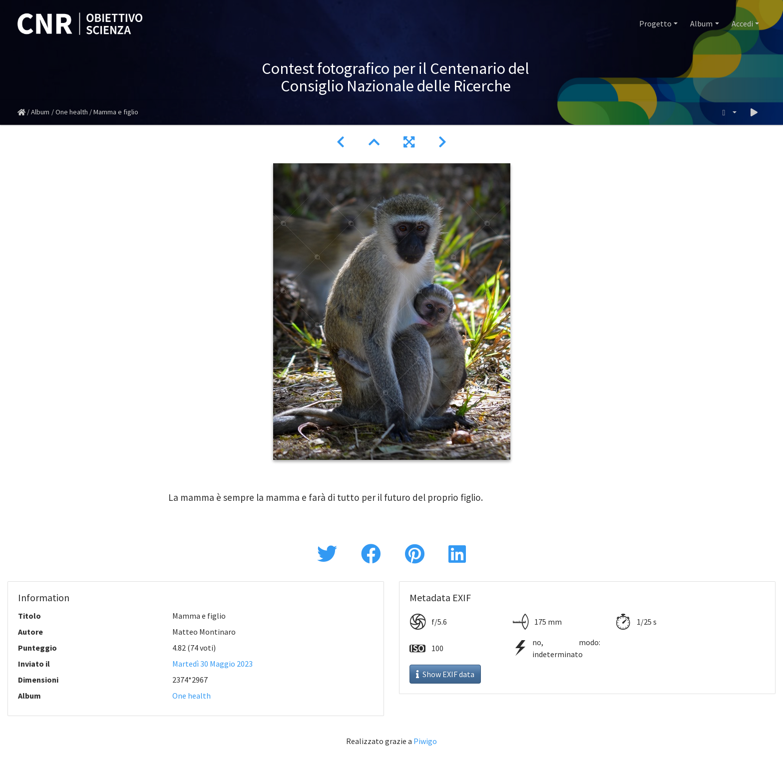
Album (701, 23)
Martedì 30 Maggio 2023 (212, 664)
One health (71, 111)
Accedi (742, 23)
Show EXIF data (445, 674)
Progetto (655, 23)
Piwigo (425, 741)
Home (21, 112)
